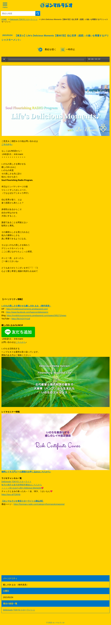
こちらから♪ (7, 144)
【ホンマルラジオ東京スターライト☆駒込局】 (22, 501)
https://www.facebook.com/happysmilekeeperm (27, 312)
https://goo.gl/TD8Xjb (10, 494)
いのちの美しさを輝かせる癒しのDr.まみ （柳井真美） (26, 306)
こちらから (21, 342)
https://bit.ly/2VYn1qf (20, 319)
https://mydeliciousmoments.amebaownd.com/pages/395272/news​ (36, 315)
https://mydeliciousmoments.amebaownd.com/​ (27, 309)
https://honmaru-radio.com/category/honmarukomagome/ (39, 504)
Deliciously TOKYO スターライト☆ (23, 19)
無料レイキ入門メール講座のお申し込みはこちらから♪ (26, 472)
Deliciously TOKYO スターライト (16, 481)
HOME (4, 19)
